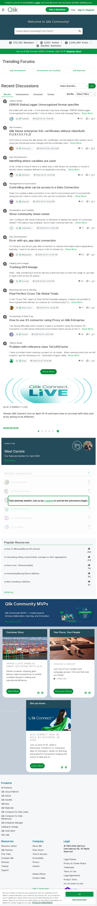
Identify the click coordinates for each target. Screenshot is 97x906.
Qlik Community (40, 888)
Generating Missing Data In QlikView (23, 573)
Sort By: (70, 94)
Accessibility (38, 858)
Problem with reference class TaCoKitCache (38, 346)
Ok (79, 894)
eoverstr (25, 281)
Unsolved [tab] (38, 94)
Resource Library (9, 846)
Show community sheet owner (29, 214)
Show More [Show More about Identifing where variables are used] (74, 169)
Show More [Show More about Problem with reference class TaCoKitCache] (73, 355)
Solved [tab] (50, 94)
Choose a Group (64, 664)
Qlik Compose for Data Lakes (14, 812)
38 (80, 360)
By (22, 118)
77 (81, 228)
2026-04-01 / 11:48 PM (43, 118)
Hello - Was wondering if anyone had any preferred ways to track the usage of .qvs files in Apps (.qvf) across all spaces (51, 274)
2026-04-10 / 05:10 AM (44, 175)
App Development (18, 70)
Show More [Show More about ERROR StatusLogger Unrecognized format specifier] (87, 113)
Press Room (38, 850)
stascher (25, 201)
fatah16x (25, 119)
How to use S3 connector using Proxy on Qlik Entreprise (46, 320)
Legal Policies (70, 859)
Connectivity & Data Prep (21, 316)
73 (80, 148)
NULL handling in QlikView (18, 582)
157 (80, 118)
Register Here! (74, 51)
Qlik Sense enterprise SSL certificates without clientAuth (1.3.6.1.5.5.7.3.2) (47, 132)
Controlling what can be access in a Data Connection (44, 187)
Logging (48, 500)
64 (80, 174)
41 (81, 307)
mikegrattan (27, 255)
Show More (48, 371)
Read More (10, 460)
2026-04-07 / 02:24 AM (47, 228)
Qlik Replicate (79, 70)
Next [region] (42, 692)
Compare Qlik (7, 858)
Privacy (35, 862)
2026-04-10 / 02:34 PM (44, 201)
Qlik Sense (6, 795)
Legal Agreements (72, 875)
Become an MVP (13, 621)
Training (4, 866)
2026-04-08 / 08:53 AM (48, 148)
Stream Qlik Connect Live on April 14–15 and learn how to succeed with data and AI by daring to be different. (48, 415)
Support (5, 870)
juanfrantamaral (28, 228)
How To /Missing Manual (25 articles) (23, 549)
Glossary (5, 862)
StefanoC (26, 175)
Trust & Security (39, 854)
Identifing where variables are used (32, 161)
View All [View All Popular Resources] (9, 592)
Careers (36, 866)
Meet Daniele (15, 451)
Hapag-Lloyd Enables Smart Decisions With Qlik (24, 665)
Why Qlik (5, 835)
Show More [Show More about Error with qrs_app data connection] (71, 249)
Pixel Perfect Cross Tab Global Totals (33, 293)
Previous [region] (38, 692)
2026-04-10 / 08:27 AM (42, 334)
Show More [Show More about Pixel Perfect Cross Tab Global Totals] (77, 302)
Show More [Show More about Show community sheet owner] (81, 222)
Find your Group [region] (63, 691)
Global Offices (39, 874)
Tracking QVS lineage (23, 267)
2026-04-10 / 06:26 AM (47, 307)
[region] (48, 897)
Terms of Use (70, 871)
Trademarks (69, 867)
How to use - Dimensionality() (20, 565)
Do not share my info (74, 883)
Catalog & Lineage (9, 827)
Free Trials (6, 854)
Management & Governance (22, 183)
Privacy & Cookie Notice (75, 863)
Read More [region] (13, 691)
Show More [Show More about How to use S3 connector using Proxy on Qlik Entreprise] (87, 329)
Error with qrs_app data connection (32, 240)
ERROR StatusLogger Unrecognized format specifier (44, 104)
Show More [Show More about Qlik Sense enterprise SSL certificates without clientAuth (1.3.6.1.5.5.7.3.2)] (75, 143)
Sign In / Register (86, 10)
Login (37, 2)
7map (24, 361)
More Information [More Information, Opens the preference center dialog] (79, 900)
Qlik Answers (15, 127)
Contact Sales (38, 878)
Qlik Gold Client (8, 831)
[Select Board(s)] (73, 86)
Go (92, 86)
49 (80, 334)
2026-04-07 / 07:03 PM (46, 254)
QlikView (5, 804)
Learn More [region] (37, 765)
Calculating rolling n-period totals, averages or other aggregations (37, 557)
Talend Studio (15, 101)
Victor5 (25, 334)
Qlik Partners (7, 850)
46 (80, 281)
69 (81, 254)
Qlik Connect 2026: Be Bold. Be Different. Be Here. (45, 737)
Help (73, 10)
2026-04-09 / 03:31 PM (43, 281)
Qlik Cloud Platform (10, 791)
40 (80, 201)
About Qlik (37, 846)
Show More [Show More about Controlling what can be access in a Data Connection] (80, 196)
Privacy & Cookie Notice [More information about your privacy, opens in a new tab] (42, 903)
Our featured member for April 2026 (22, 456)
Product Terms (70, 879)
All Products (6, 787)
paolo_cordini (27, 308)
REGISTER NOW (10, 428)
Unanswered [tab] (22, 94)
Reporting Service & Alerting (22, 290)
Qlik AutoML (6, 800)
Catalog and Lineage (19, 263)
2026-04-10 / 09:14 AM (40, 360)
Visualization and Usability (48, 70)
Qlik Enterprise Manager (12, 822)
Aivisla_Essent (27, 148)
